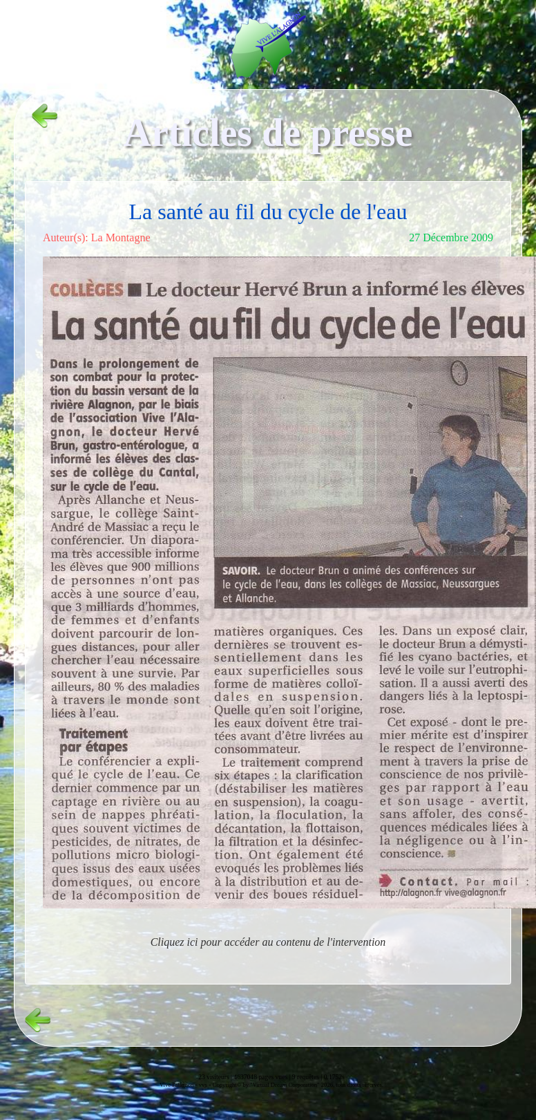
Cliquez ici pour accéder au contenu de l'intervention (268, 942)
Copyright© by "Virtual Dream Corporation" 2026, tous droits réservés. (298, 1084)
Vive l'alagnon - (179, 1084)
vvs (203, 1084)
